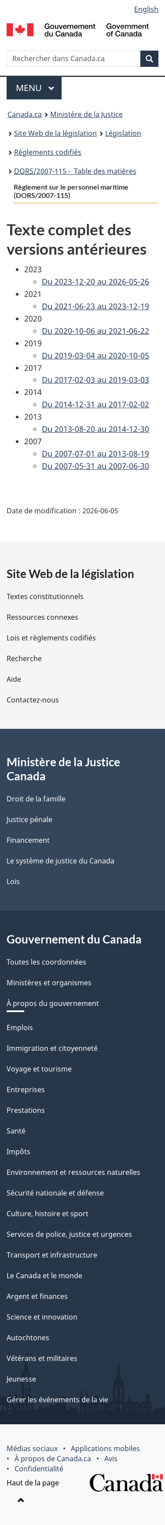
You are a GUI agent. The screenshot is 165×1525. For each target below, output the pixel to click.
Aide (14, 679)
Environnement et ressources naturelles (73, 1172)
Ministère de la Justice (86, 114)
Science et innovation (42, 1317)
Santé (16, 1131)
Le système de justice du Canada (60, 861)
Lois (13, 881)
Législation (123, 133)
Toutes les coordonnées (46, 962)
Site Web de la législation (55, 133)
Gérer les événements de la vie (57, 1399)
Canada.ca (24, 114)
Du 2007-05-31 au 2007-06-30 (95, 466)
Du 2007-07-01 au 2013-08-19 (95, 453)
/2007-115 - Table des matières (75, 171)
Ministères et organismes (49, 982)
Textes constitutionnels (45, 596)
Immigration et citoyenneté (52, 1048)
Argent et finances (37, 1296)
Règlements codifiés (47, 152)
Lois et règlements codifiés (51, 638)
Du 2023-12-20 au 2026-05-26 (95, 281)
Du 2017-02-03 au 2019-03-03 (95, 379)
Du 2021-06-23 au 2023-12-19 (95, 306)
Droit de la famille (36, 799)
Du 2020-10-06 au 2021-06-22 (95, 330)
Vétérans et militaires (42, 1358)
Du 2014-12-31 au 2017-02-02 (95, 404)
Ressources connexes (42, 617)
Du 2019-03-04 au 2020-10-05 (95, 355)
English (146, 9)
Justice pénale (29, 819)
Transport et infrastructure (52, 1255)
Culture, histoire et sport (47, 1213)
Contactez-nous (33, 700)
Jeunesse (21, 1379)
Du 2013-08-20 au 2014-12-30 (95, 429)
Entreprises (26, 1089)
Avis (110, 1458)
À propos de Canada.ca (53, 1458)
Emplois (20, 1027)
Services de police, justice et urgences (69, 1234)
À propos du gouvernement (53, 1003)
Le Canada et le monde (44, 1275)
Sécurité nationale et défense (55, 1193)
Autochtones (28, 1337)
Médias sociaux (32, 1448)
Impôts (18, 1151)
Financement (28, 840)
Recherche (24, 658)
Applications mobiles (105, 1448)
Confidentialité (39, 1469)
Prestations (26, 1110)
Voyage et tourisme (39, 1069)
